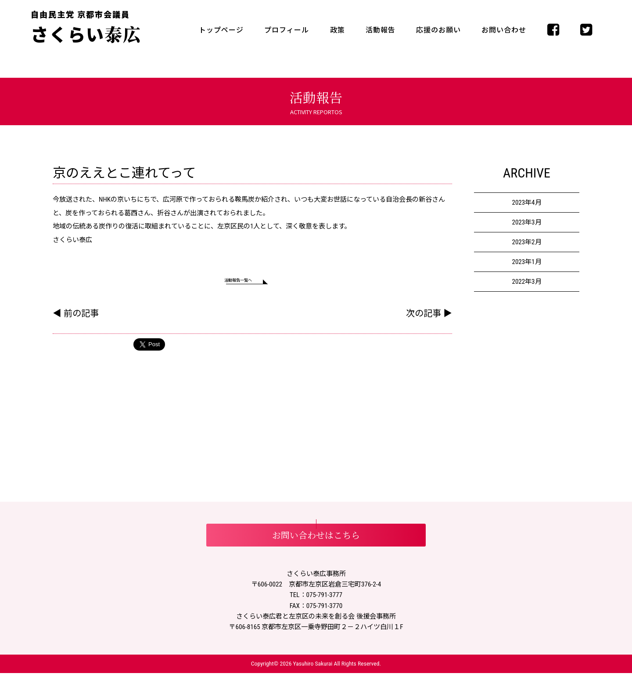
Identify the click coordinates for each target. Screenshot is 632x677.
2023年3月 (526, 222)
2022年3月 (526, 282)
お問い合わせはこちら (316, 539)
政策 (337, 30)
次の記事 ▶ (429, 317)
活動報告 (380, 30)
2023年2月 (526, 242)
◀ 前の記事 (76, 317)
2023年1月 (526, 262)
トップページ (221, 30)
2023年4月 (526, 202)
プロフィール (286, 30)
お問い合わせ (503, 30)
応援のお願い (438, 30)
